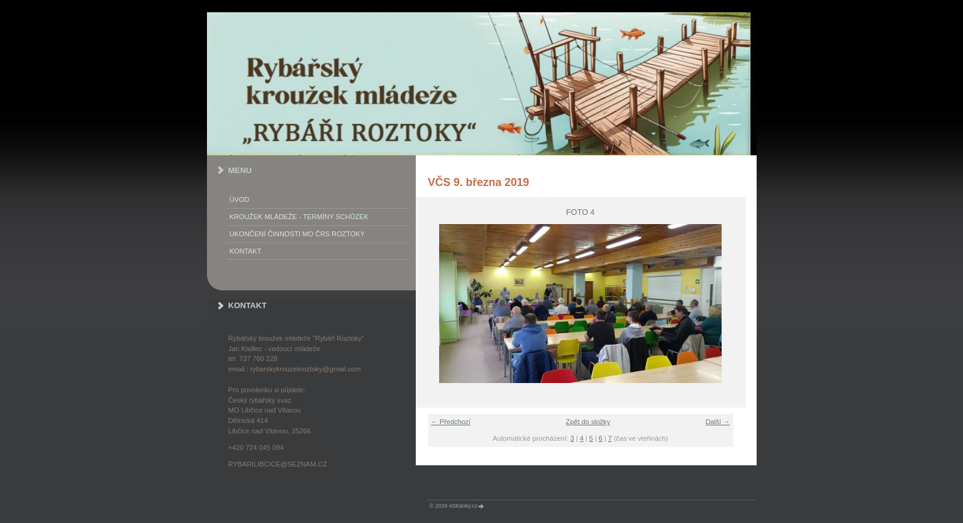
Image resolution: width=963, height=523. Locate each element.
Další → (718, 421)
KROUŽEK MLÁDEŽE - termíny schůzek (299, 216)
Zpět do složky (588, 421)
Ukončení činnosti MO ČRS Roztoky (297, 234)
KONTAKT (246, 251)
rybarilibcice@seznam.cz (277, 464)
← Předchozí (451, 421)
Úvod (239, 199)
